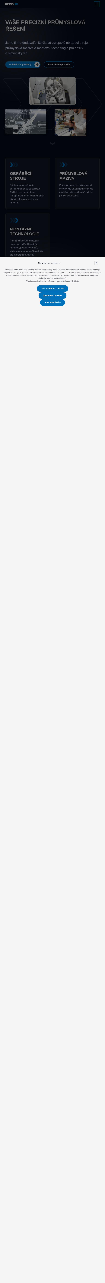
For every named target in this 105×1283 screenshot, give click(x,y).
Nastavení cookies (52, 295)
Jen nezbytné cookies (52, 288)
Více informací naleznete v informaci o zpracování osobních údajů (52, 281)
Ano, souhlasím (52, 302)
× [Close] (96, 262)
